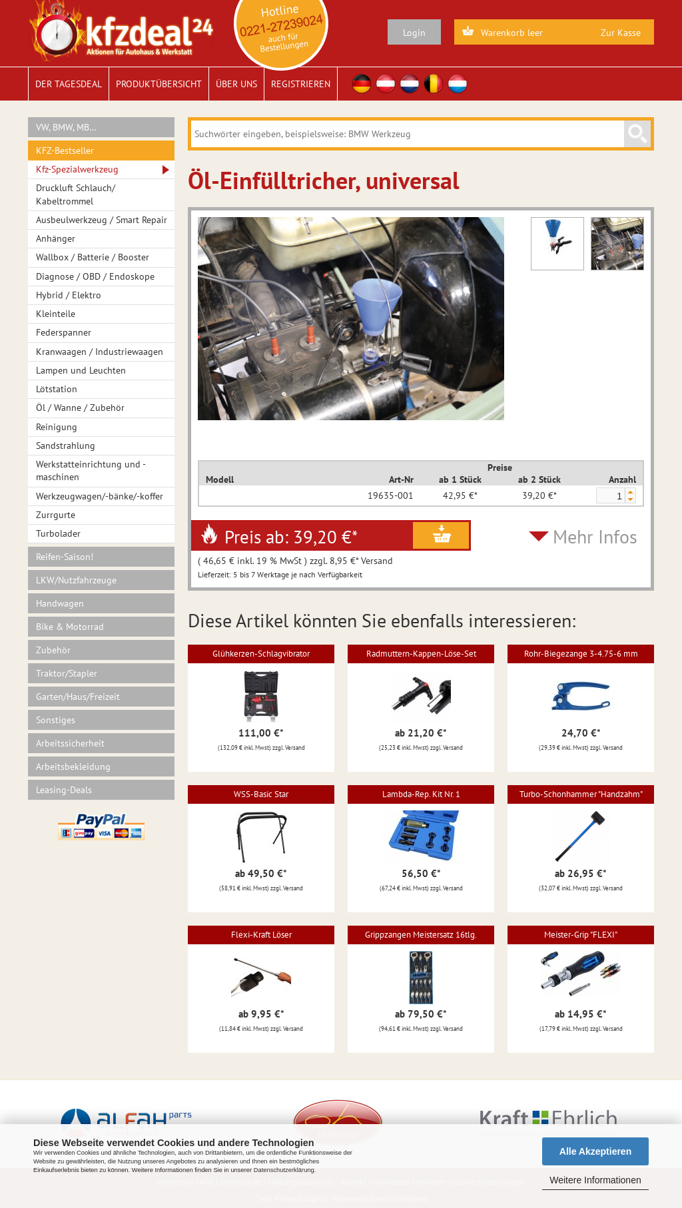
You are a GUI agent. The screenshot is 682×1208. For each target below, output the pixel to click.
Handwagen (60, 603)
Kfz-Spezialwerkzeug (77, 169)
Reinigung (56, 427)
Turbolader (58, 533)
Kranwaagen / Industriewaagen (99, 352)
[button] (630, 491)
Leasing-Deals (64, 790)
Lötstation (56, 389)
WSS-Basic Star (261, 794)
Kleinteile (55, 314)
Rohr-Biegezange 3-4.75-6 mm (581, 653)
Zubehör (53, 650)
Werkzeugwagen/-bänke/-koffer (99, 496)
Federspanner (63, 332)
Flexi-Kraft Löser (261, 934)
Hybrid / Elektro (68, 295)
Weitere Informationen (595, 1180)
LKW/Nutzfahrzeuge (76, 580)
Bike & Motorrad (70, 627)
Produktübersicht (159, 84)
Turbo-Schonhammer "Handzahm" (581, 794)
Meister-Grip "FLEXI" (580, 934)
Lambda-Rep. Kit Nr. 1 (421, 794)
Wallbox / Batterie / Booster (92, 257)
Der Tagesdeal (68, 84)
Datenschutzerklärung (284, 1170)
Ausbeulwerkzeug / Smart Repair (101, 220)
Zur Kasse (621, 33)
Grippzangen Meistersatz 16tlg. (421, 934)
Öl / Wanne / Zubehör (80, 408)
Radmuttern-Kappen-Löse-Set (421, 653)
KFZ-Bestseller (65, 150)
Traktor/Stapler (66, 673)
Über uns (236, 84)
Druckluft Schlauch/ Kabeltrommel (75, 194)
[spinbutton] (610, 496)
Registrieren (300, 84)
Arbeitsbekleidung (73, 766)
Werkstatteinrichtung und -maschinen (91, 470)
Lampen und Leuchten (81, 370)
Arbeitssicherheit (70, 743)
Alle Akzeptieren (595, 1151)
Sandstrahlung (65, 446)
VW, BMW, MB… (66, 127)
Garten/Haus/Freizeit (78, 697)
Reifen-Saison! (64, 557)
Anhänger (55, 238)
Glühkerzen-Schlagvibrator (261, 653)
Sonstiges (55, 720)
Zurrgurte (55, 515)
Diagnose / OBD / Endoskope (95, 276)
